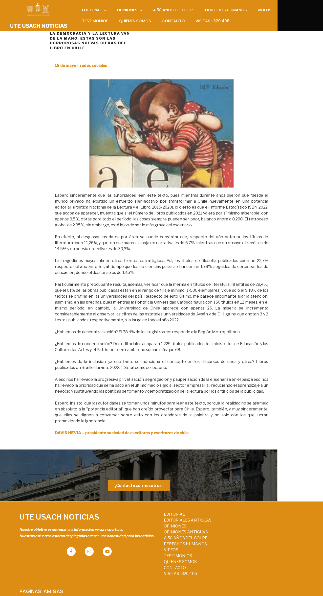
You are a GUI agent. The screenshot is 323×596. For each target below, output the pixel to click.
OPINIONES (147, 531)
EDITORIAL (146, 519)
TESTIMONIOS (150, 561)
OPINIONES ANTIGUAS (158, 537)
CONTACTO (147, 573)
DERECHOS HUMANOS (157, 549)
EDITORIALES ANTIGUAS (160, 525)
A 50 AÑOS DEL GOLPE (157, 543)
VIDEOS (143, 555)
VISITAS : (152, 578)
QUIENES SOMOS (152, 567)
